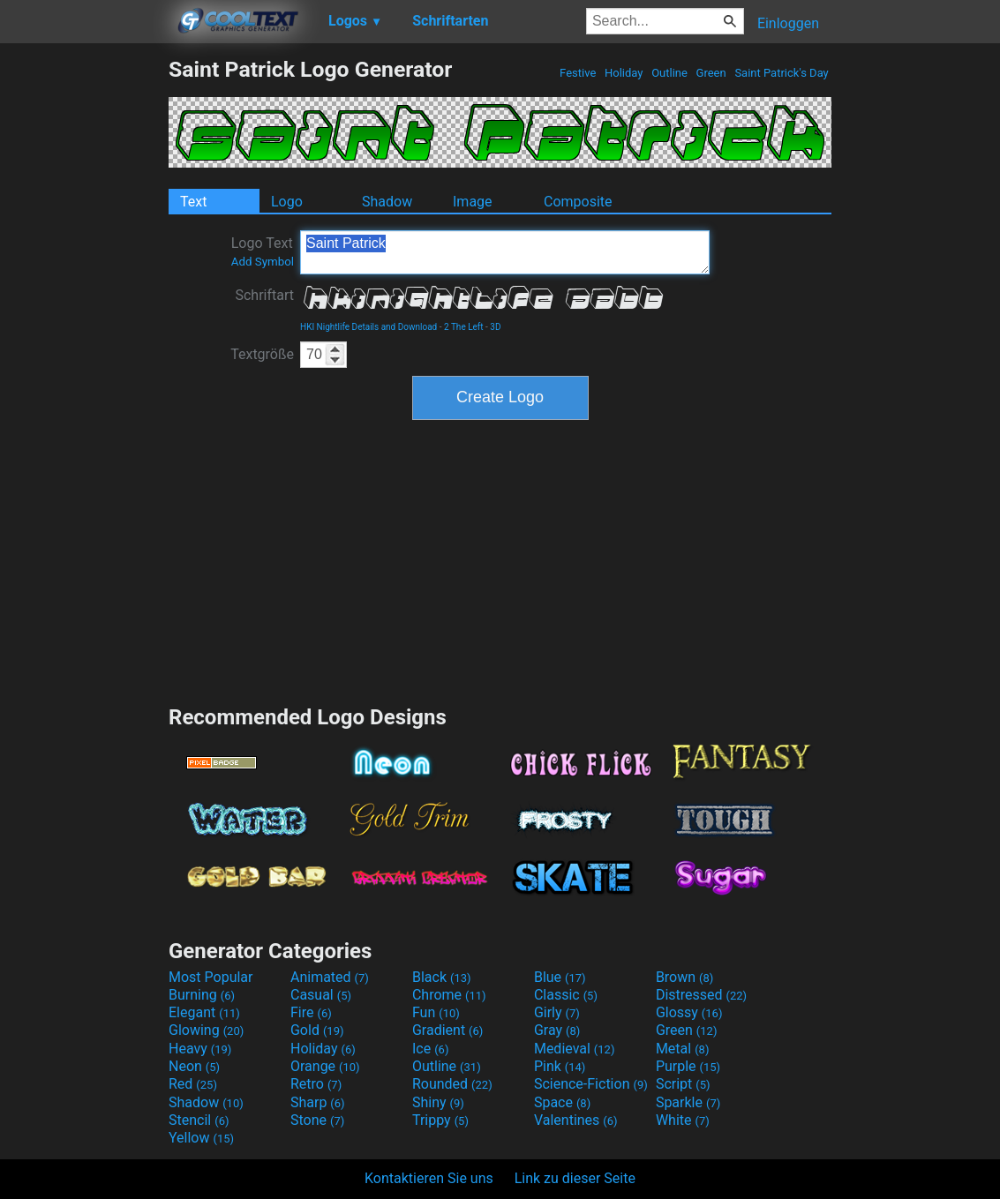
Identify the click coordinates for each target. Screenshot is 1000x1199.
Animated (329, 977)
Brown (684, 977)
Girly (557, 1012)
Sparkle (688, 1102)
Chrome (449, 994)
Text (193, 201)
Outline (669, 72)
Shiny (438, 1102)
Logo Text (262, 251)
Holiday (624, 72)
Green (711, 72)
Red (193, 1083)
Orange (325, 1066)
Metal (683, 1048)
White (683, 1120)
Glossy (689, 1012)
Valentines (576, 1120)
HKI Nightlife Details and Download (368, 327)
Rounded (452, 1083)
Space (562, 1102)
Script (683, 1083)
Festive (578, 72)
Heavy (200, 1048)
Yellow (201, 1137)
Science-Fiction (591, 1083)
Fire (311, 1012)
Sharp (317, 1102)
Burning (202, 994)
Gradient (447, 1030)
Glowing (206, 1030)
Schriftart (264, 295)
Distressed (701, 994)
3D (495, 327)
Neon (194, 1066)
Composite (578, 201)
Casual (320, 994)
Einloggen (788, 23)
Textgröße (262, 354)
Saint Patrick (505, 252)
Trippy (440, 1120)
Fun (436, 1012)
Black (441, 977)
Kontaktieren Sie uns (429, 1178)
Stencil (199, 1120)
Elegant (204, 1012)
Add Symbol (262, 261)
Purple (688, 1066)
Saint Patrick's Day (781, 72)
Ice (430, 1048)
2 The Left (464, 327)
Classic (566, 994)
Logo (287, 201)
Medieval (574, 1048)
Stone (317, 1120)
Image (472, 201)
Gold (317, 1030)
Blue (560, 977)
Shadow (387, 201)
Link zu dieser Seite (575, 1178)
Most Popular (211, 977)
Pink (560, 1066)
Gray (557, 1030)
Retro (316, 1083)
